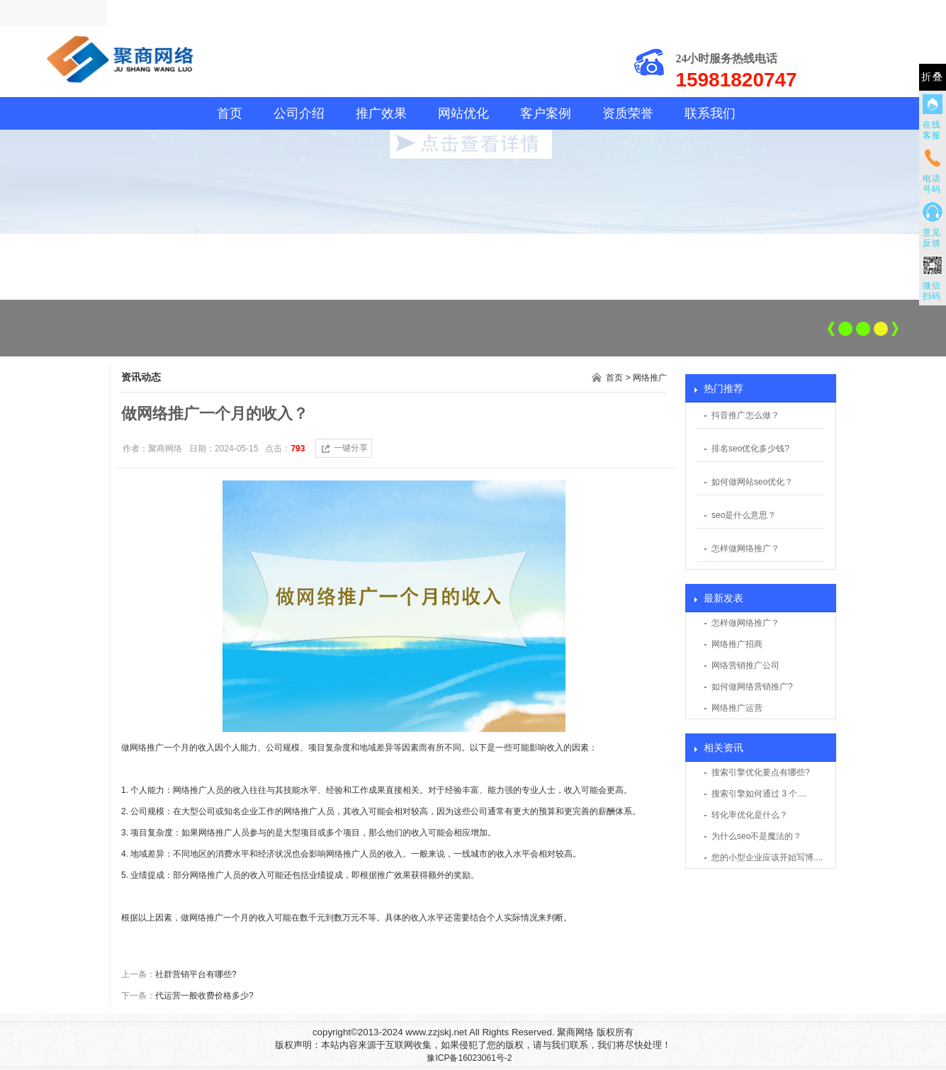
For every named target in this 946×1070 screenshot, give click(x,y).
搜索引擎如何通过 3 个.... (759, 794)
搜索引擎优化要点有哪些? (760, 772)
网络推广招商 (736, 644)
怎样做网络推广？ (745, 548)
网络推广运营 (736, 708)
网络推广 (650, 378)
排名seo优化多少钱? (750, 449)
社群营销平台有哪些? (196, 974)
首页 (229, 113)
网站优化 (463, 113)
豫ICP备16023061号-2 (469, 1058)
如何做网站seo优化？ (752, 482)
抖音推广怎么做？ (745, 415)
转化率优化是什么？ (749, 815)
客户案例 (545, 113)
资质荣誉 (627, 113)
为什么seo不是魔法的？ (756, 836)
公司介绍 (299, 113)
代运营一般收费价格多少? (204, 996)
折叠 (932, 77)
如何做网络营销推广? (752, 687)
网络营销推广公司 (745, 665)
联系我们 (710, 113)
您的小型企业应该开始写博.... (767, 857)
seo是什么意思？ (743, 515)
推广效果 (381, 113)
